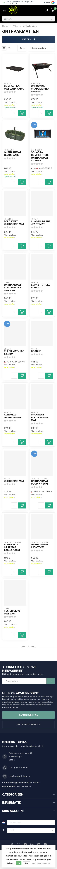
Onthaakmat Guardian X (12, 153)
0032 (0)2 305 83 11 (18, 767)
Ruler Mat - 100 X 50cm (14, 352)
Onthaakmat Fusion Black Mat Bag (13, 288)
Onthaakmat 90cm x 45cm (39, 482)
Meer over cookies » (40, 863)
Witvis (15, 26)
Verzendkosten (9, 105)
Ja (19, 863)
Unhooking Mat (14, 481)
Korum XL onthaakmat (12, 416)
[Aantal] (14, 113)
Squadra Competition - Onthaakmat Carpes (40, 156)
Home (5, 26)
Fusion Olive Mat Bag (12, 612)
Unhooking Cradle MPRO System (40, 89)
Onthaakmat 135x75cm (39, 546)
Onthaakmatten (30, 26)
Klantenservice (28, 715)
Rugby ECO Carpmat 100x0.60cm (12, 547)
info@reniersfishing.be (19, 776)
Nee (26, 863)
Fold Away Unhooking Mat (14, 222)
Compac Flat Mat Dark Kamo (14, 87)
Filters (28, 39)
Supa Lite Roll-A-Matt (41, 286)
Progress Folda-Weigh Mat (39, 417)
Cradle (36, 351)
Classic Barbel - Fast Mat (41, 222)
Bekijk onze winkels (28, 724)
